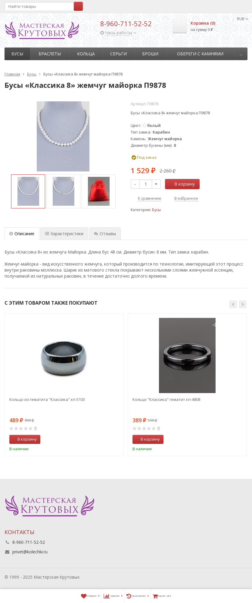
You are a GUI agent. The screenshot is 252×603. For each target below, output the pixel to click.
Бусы (17, 54)
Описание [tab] (21, 233)
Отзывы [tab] (105, 233)
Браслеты (50, 54)
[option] (28, 191)
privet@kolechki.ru (30, 552)
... (241, 54)
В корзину (181, 184)
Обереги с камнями (200, 54)
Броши (150, 54)
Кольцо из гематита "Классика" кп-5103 (47, 399)
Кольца (86, 54)
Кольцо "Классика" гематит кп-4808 (166, 399)
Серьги (118, 54)
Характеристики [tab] (64, 233)
